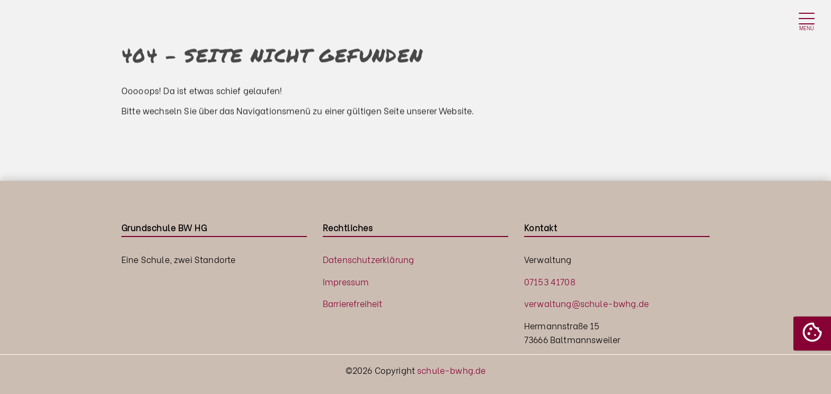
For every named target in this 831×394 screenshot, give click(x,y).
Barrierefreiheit (353, 303)
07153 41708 (550, 281)
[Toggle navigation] (807, 21)
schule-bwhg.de (451, 370)
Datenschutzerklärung (368, 259)
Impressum (346, 281)
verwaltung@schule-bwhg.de (586, 303)
